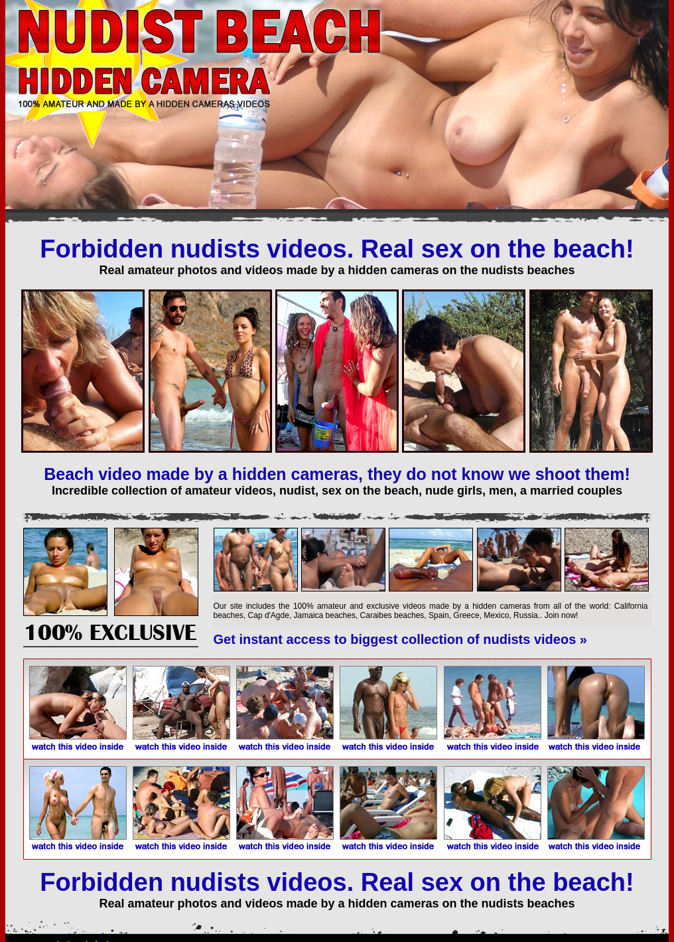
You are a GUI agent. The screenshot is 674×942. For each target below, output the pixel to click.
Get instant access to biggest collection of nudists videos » (400, 639)
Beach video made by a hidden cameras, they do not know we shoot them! (337, 474)
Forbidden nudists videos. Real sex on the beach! (337, 249)
